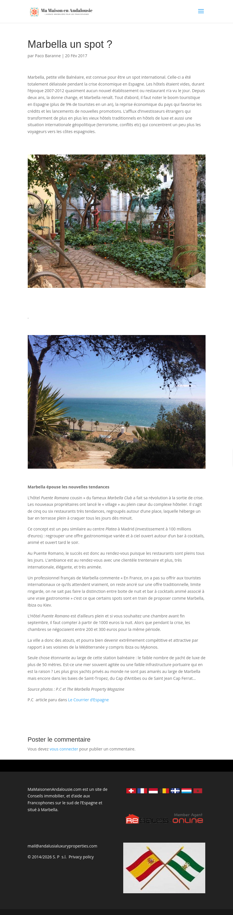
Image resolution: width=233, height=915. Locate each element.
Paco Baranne (48, 55)
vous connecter (64, 749)
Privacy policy (81, 856)
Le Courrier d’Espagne (88, 699)
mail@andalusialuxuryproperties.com (62, 846)
